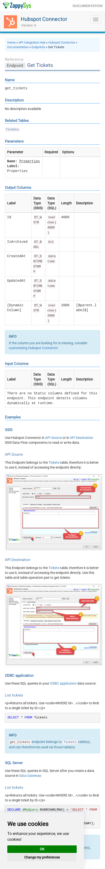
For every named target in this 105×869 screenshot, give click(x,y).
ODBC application (63, 683)
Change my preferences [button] (42, 857)
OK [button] (42, 849)
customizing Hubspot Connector (33, 348)
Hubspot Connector (44, 19)
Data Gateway (30, 776)
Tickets (12, 129)
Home (11, 42)
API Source (53, 438)
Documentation (18, 47)
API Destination (81, 438)
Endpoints (38, 47)
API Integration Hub (32, 42)
